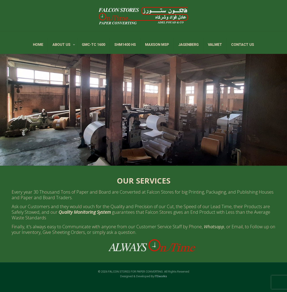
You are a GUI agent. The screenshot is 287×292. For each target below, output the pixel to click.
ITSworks (161, 276)
